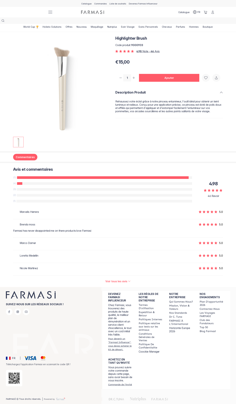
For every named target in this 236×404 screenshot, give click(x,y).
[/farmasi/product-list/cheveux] (167, 21)
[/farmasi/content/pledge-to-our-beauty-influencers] (175, 310)
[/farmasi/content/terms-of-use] (151, 300)
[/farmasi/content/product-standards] (178, 306)
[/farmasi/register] (100, 3)
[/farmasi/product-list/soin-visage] (128, 21)
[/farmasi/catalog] (86, 3)
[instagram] (17, 305)
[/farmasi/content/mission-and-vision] (181, 301)
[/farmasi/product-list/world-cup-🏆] (31, 21)
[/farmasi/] (32, 12)
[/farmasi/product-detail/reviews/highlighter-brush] (117, 274)
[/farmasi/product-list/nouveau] (82, 21)
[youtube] (26, 305)
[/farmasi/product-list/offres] (69, 21)
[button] (170, 71)
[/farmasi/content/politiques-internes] (150, 313)
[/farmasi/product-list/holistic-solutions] (52, 21)
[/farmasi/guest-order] (120, 378)
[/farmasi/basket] (205, 12)
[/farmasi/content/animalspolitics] (151, 320)
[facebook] (9, 305)
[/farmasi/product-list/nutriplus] (112, 21)
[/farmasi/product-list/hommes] (194, 21)
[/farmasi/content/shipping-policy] (151, 307)
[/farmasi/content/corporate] (181, 316)
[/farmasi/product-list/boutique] (208, 21)
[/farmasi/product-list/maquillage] (97, 21)
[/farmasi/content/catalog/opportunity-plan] (212, 297)
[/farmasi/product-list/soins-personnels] (148, 21)
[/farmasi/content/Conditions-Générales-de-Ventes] (151, 331)
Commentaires (25, 150)
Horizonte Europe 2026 (179, 323)
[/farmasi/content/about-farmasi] (181, 295)
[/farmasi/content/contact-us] (210, 302)
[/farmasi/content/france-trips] (212, 308)
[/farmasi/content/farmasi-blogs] (208, 324)
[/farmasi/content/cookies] (151, 339)
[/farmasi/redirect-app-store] (14, 371)
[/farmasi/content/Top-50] (204, 320)
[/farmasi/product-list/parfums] (180, 21)
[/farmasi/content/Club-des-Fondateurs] (212, 315)
